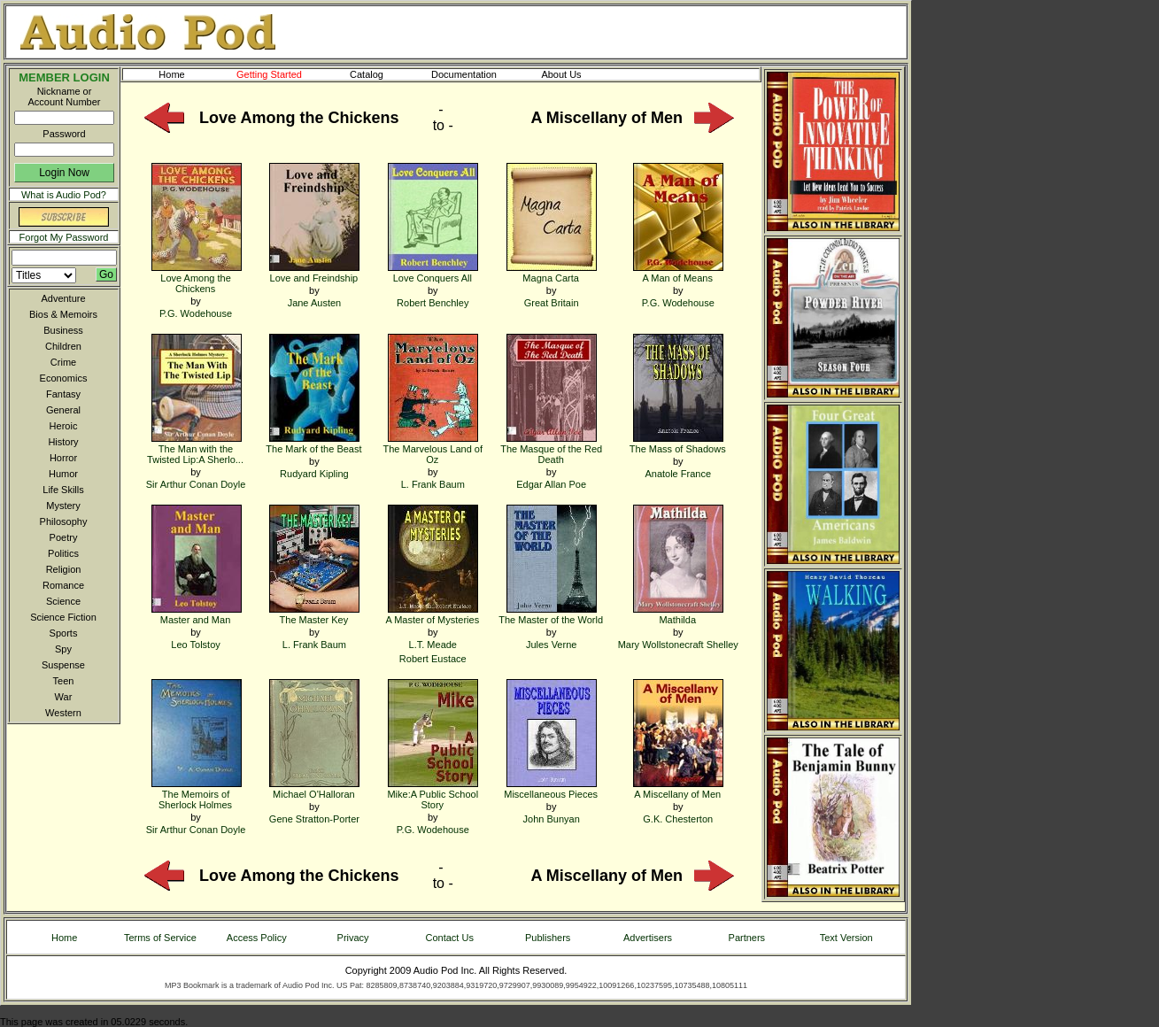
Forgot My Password (64, 237)
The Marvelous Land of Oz (433, 448)
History (63, 441)
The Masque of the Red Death (551, 448)
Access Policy (257, 937)
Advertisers (647, 937)
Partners (747, 937)
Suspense (63, 665)
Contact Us (450, 937)
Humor (63, 473)
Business (63, 330)
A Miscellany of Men (678, 788)
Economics (64, 378)
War (64, 696)
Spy (63, 649)
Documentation (472, 74)
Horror (63, 457)
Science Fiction (63, 617)
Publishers (547, 937)
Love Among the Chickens (196, 277)
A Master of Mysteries (432, 614)
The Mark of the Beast (313, 443)
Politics (63, 553)
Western (63, 712)
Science (63, 601)
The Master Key (314, 614)
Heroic (64, 426)
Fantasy (63, 394)
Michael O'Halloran (314, 788)
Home (171, 74)
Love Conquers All (433, 272)
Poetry (64, 537)
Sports (64, 633)
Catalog (382, 74)
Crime (63, 362)
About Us (575, 74)
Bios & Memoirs (63, 314)
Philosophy (64, 521)
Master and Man (196, 614)
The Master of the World (550, 614)
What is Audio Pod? (63, 194)
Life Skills (62, 489)
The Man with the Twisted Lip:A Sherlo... (195, 448)
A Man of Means (678, 272)
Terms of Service (160, 937)
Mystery (63, 505)
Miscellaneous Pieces (551, 788)
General (63, 410)
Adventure (63, 298)
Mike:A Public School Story (432, 793)
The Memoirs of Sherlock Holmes (196, 793)
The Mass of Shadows (678, 443)
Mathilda (678, 614)
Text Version (846, 937)
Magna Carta (551, 272)
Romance (63, 585)
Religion (63, 569)
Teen (63, 681)
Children (63, 346)
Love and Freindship (314, 272)
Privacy (353, 937)
